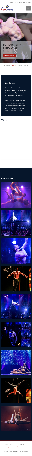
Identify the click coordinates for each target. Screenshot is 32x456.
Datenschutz (21, 447)
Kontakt (19, 2)
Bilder (26, 65)
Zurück (7, 65)
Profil (14, 65)
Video (20, 65)
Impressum (10, 447)
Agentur (13, 2)
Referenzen (27, 2)
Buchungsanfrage (9, 55)
